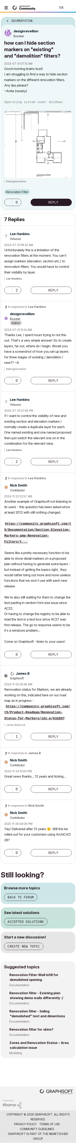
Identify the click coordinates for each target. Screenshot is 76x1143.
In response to (27, 306)
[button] (8, 202)
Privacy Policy (25, 1124)
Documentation (19, 985)
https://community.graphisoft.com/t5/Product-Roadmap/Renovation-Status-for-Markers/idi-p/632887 (37, 712)
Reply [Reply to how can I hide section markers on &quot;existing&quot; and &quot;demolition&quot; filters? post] (53, 202)
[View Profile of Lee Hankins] (20, 234)
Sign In (69, 7)
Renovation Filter (17, 192)
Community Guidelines (37, 1129)
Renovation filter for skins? (31, 1029)
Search (47, 7)
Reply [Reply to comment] (53, 290)
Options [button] (69, 19)
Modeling (15, 1053)
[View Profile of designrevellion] (26, 31)
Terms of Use (49, 1124)
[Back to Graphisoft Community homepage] (24, 7)
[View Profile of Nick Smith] (18, 485)
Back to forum (20, 897)
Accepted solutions (25, 922)
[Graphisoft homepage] (56, 1092)
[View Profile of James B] (23, 673)
